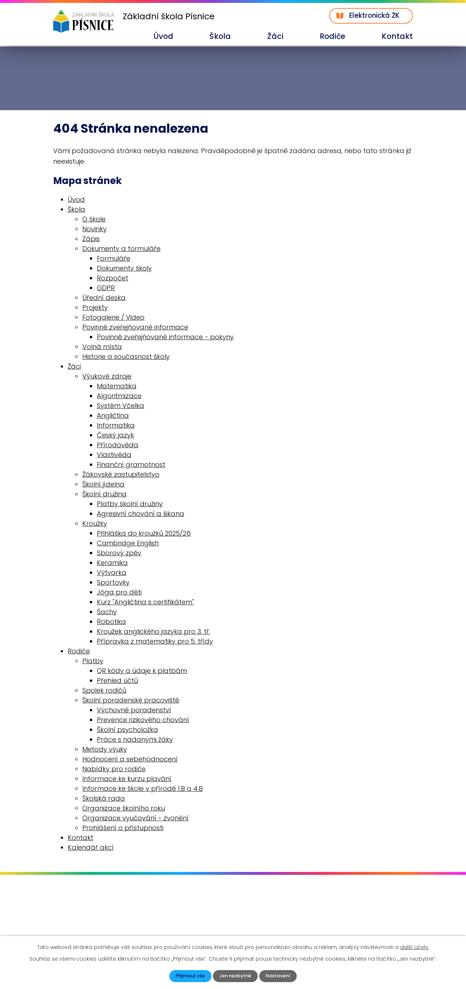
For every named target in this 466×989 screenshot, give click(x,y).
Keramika (112, 563)
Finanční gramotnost (131, 465)
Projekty (95, 308)
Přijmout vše (187, 975)
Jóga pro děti (119, 592)
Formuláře (113, 259)
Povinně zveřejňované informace (135, 327)
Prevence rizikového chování (143, 720)
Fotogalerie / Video (113, 318)
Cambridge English (128, 543)
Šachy (107, 612)
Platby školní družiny (130, 504)
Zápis (91, 239)
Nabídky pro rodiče (114, 769)
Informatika (116, 426)
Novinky (94, 229)
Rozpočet (112, 278)
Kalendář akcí (91, 848)
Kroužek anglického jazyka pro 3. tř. (153, 632)
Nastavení (281, 975)
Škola (220, 36)
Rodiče (332, 36)
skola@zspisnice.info (96, 928)
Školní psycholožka (127, 730)
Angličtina (113, 416)
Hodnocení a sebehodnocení (130, 759)
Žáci (275, 36)
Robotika (111, 622)
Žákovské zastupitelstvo (120, 475)
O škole (94, 219)
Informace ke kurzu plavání (126, 779)
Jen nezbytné (235, 975)
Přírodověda (117, 445)
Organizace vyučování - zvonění (135, 818)
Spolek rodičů (104, 691)
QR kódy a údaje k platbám (142, 671)
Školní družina (104, 494)
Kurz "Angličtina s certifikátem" (145, 602)
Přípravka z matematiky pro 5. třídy (155, 641)
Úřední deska (104, 298)
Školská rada (103, 799)
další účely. (414, 946)
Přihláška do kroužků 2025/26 (144, 533)
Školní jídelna (103, 484)
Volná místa (102, 347)
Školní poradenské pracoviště (130, 700)
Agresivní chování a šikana (140, 514)
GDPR (106, 288)
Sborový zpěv (119, 553)
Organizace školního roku (123, 808)
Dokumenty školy (124, 268)
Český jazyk (115, 435)
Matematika (117, 386)
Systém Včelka (120, 406)
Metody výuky (104, 749)
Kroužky (94, 524)
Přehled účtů (117, 681)
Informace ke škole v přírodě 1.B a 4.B (142, 789)
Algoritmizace (119, 396)
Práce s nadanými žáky (135, 740)
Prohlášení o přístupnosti (122, 828)
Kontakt (397, 36)
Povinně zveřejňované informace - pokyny (165, 337)
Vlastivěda (114, 455)
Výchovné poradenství (134, 710)
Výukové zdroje (106, 376)
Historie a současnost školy (126, 357)
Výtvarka (111, 573)
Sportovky (113, 583)
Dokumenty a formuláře (121, 249)
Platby (92, 661)
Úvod (163, 36)
